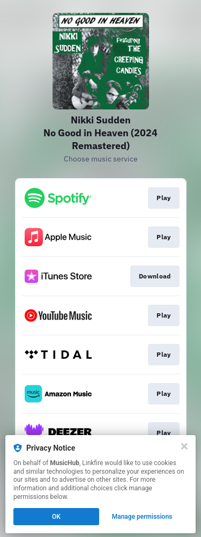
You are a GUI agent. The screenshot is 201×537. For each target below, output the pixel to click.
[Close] (184, 446)
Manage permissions (142, 516)
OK (56, 516)
